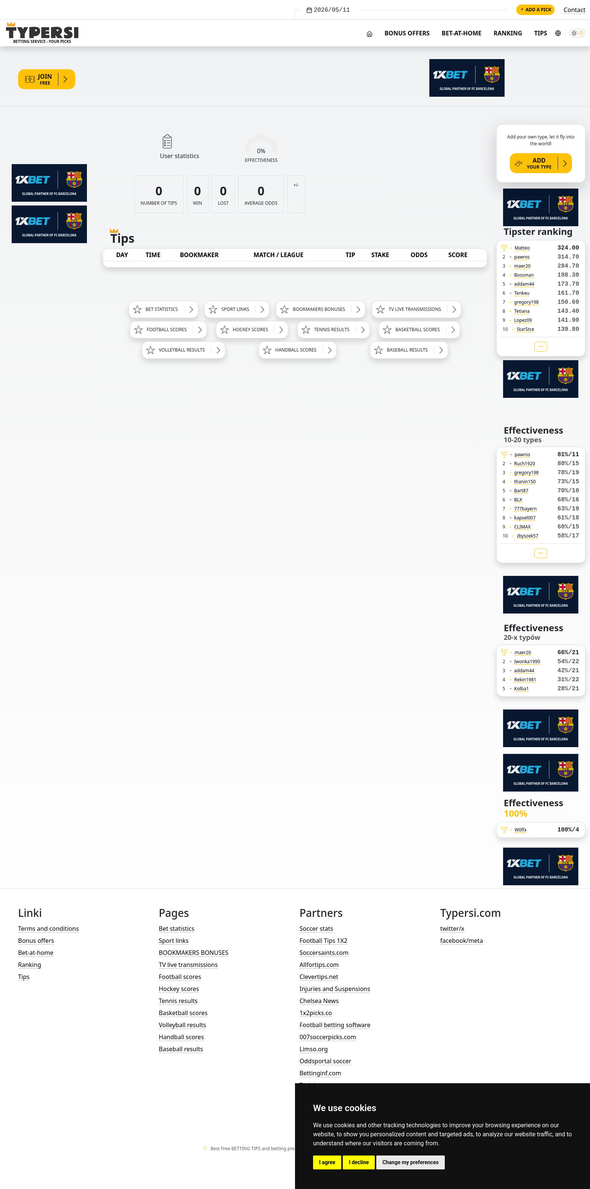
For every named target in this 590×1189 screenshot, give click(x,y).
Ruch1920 (524, 463)
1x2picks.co (316, 1013)
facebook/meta (461, 940)
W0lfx (521, 830)
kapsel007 (525, 518)
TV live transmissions (188, 965)
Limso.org (314, 1049)
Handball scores (181, 1037)
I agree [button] (327, 1162)
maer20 (522, 266)
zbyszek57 (527, 536)
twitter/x (452, 928)
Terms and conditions (48, 928)
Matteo (522, 248)
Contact (574, 10)
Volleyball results (182, 1025)
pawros (522, 257)
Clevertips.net (319, 977)
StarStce (525, 329)
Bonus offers (407, 33)
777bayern (525, 508)
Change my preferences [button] (410, 1162)
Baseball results (181, 1049)
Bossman (524, 275)
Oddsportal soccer (325, 1061)
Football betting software (335, 1025)
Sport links (174, 940)
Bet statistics (177, 928)
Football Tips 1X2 (323, 940)
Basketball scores (183, 1013)
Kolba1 (521, 688)
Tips (540, 33)
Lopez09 (523, 320)
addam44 (524, 284)
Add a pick (535, 9)
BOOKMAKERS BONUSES (193, 952)
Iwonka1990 (527, 661)
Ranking (508, 33)
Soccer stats (316, 928)
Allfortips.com (319, 965)
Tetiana (522, 311)
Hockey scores (179, 989)
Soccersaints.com (324, 952)
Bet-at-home (462, 33)
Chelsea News (319, 1001)
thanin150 (525, 481)
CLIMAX (522, 527)
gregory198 (526, 302)
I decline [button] (359, 1162)
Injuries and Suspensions (335, 989)
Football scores (180, 977)
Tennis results (178, 1001)
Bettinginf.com (320, 1073)
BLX (518, 499)
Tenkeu (522, 293)
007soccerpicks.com (328, 1037)
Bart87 (521, 490)
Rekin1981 (525, 679)
